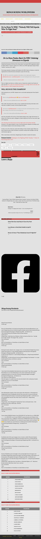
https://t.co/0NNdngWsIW (23, 97)
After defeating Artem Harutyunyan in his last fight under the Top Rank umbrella (18, 122)
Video (3, 424)
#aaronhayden (27, 349)
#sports (2, 331)
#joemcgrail (3, 349)
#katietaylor (27, 392)
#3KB (23, 331)
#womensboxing (19, 395)
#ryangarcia (32, 453)
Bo (2, 35)
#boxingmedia (7, 331)
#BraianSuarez (32, 328)
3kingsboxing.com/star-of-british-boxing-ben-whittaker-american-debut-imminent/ (20, 330)
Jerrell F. (9, 228)
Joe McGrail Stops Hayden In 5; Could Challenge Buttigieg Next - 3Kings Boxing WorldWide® (20, 354)
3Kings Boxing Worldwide (6, 322)
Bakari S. (9, 223)
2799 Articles (22, 197)
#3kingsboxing (18, 331)
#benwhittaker (9, 328)
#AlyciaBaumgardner (5, 392)
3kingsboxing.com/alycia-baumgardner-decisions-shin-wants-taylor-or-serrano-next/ (17, 394)
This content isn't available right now (8, 377)
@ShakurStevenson (7, 76)
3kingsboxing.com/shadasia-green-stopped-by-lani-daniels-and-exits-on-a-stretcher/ (17, 438)
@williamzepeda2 (16, 76)
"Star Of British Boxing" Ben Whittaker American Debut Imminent (14, 333)
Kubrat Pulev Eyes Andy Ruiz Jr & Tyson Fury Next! (20, 221)
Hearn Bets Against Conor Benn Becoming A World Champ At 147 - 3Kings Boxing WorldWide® (20, 458)
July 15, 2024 (21, 79)
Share (3, 340)
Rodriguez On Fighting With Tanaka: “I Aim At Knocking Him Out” (20, 138)
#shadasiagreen (35, 421)
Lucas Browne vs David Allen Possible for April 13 (19, 227)
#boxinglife (32, 374)
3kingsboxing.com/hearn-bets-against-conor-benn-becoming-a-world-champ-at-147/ (23, 455)
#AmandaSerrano (34, 392)
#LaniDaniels (4, 437)
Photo (3, 441)
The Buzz (8, 23)
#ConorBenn (3, 455)
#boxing (37, 330)
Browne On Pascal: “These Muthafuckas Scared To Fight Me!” (22, 232)
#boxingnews (12, 331)
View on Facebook (5, 339)
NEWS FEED (2, 23)
